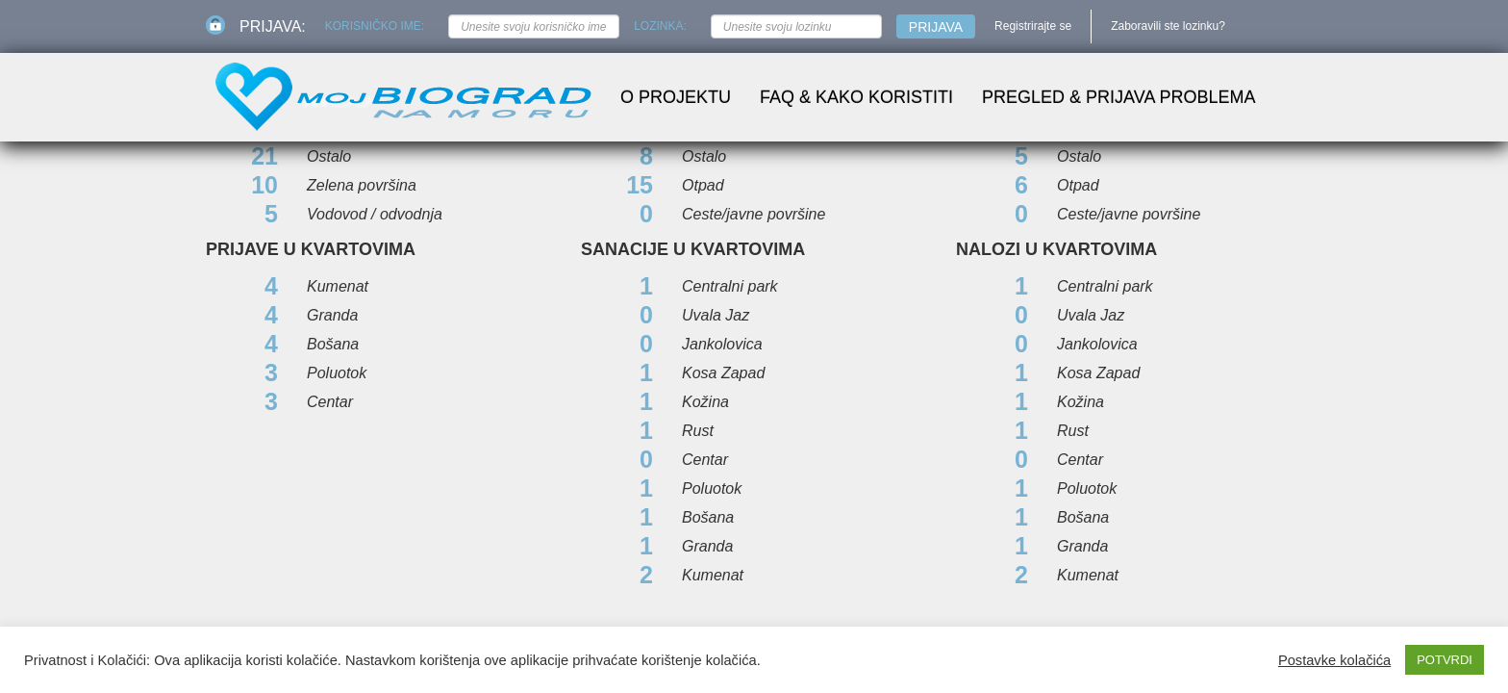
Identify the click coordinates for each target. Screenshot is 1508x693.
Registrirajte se (1032, 26)
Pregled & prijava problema (1118, 97)
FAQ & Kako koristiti (856, 97)
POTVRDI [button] (1444, 660)
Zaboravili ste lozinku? (1168, 26)
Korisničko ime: (374, 26)
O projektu (675, 97)
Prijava (936, 27)
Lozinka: (660, 26)
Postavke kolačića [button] (1334, 660)
